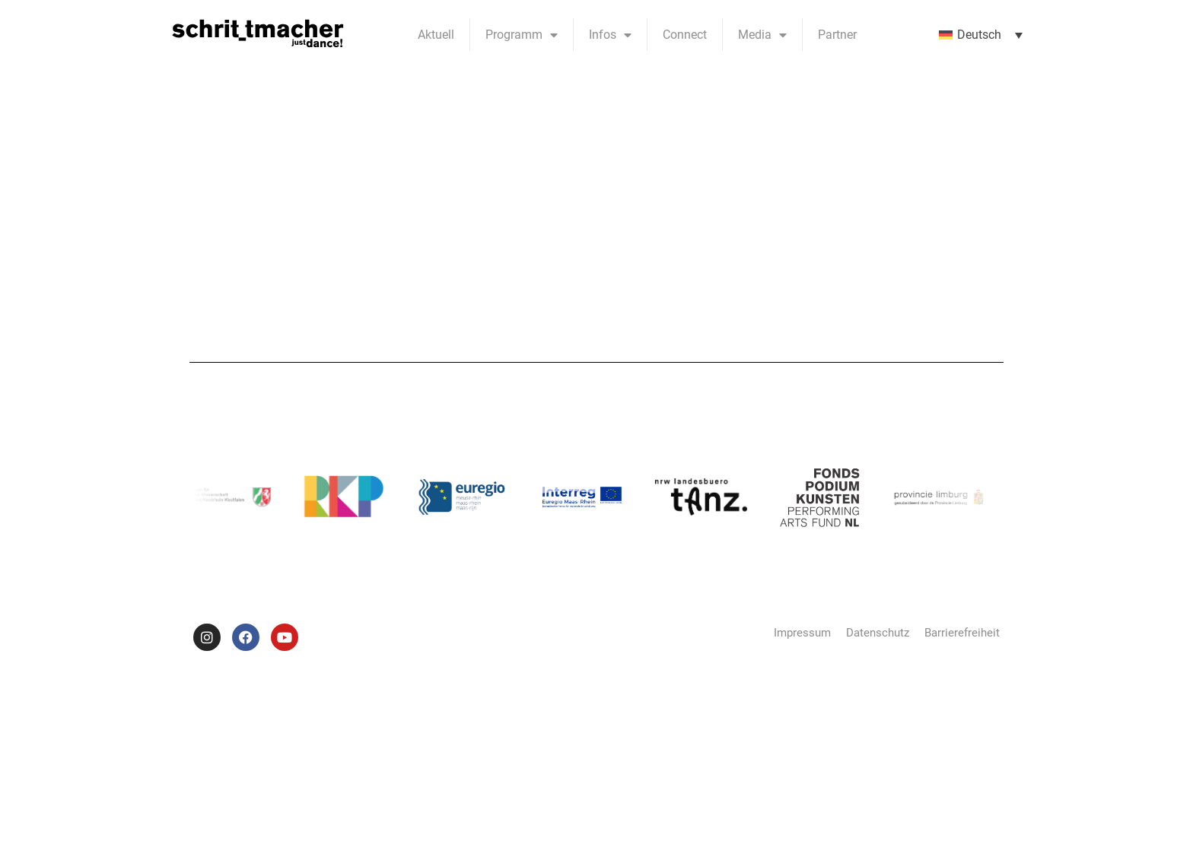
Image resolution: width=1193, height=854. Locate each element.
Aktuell (436, 34)
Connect (685, 34)
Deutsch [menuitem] (979, 34)
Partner (837, 34)
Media (762, 35)
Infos (610, 35)
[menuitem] (980, 34)
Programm (521, 35)
